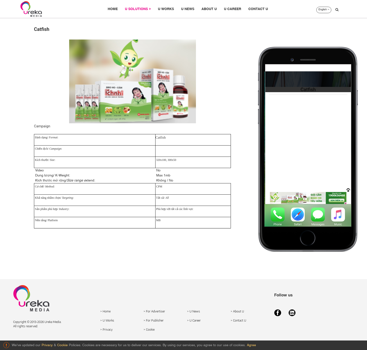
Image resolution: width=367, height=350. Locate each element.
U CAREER (232, 9)
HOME (113, 9)
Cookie (62, 345)
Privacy (47, 345)
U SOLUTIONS (138, 9)
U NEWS (187, 9)
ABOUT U (209, 9)
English (323, 9)
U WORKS (166, 9)
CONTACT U (258, 9)
